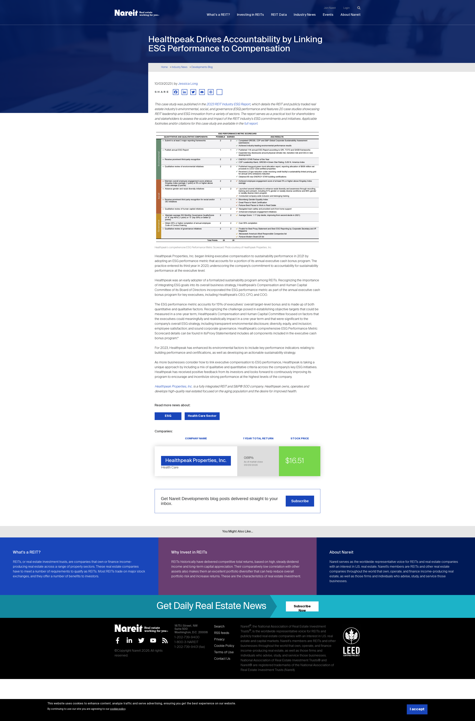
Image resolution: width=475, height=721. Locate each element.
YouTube (153, 640)
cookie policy (117, 709)
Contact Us (222, 658)
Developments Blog (202, 67)
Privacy (219, 639)
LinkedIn (129, 640)
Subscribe (300, 501)
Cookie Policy (224, 646)
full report (250, 123)
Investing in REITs (250, 14)
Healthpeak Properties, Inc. (173, 386)
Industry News (305, 14)
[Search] (359, 7)
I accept (417, 709)
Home (164, 67)
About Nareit (351, 14)
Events (328, 14)
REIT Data (279, 14)
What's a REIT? (218, 14)
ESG (168, 416)
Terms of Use (224, 652)
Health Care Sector (202, 416)
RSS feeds (221, 633)
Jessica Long (188, 83)
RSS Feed (165, 640)
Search (219, 626)
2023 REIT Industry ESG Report (228, 104)
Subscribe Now (302, 608)
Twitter (141, 640)
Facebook (117, 640)
